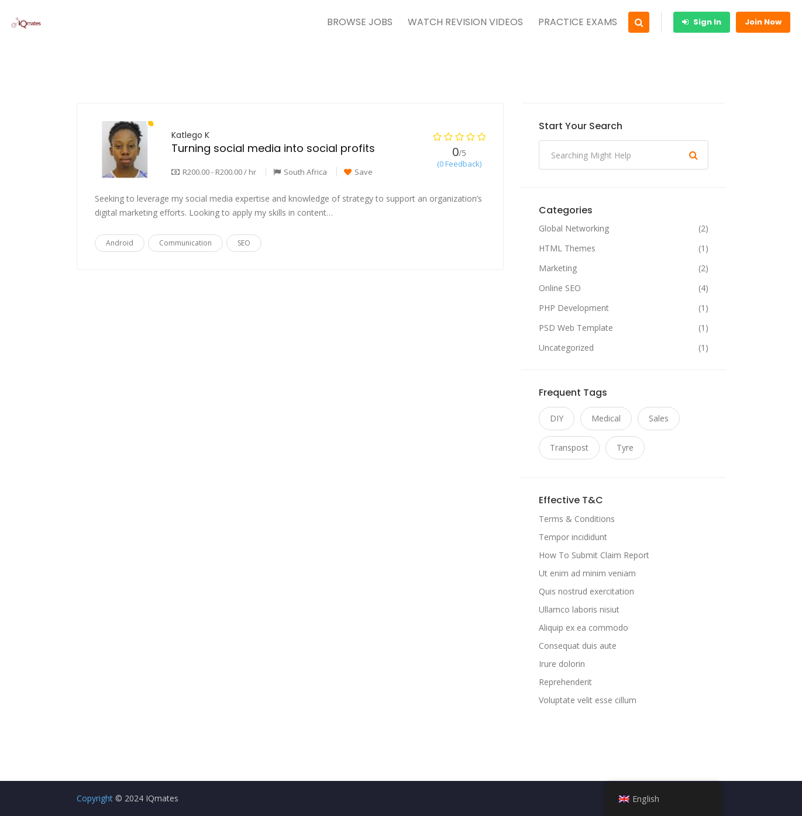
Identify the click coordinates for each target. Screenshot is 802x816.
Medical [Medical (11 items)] (606, 418)
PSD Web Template (576, 328)
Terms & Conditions (577, 518)
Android (119, 243)
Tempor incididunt (573, 536)
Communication (185, 243)
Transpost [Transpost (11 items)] (569, 447)
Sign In (701, 21)
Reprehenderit (565, 681)
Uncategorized (566, 348)
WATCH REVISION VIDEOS (465, 22)
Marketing (558, 268)
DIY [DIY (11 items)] (556, 418)
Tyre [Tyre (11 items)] (625, 447)
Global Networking (574, 228)
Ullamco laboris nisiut (579, 609)
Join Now (763, 21)
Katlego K (190, 135)
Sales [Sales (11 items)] (659, 418)
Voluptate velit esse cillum (587, 700)
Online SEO (560, 288)
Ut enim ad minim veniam (587, 573)
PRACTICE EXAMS (577, 22)
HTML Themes (567, 248)
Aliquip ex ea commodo (583, 627)
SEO (243, 243)
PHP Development (574, 308)
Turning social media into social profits (273, 148)
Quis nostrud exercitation (586, 591)
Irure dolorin (562, 663)
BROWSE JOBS (360, 22)
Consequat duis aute (578, 645)
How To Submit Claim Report (594, 555)
